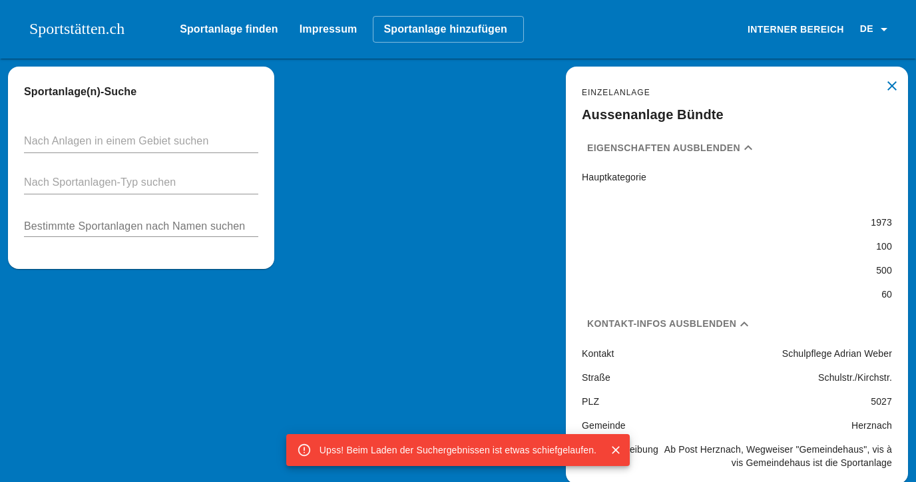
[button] (876, 29)
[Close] (615, 450)
